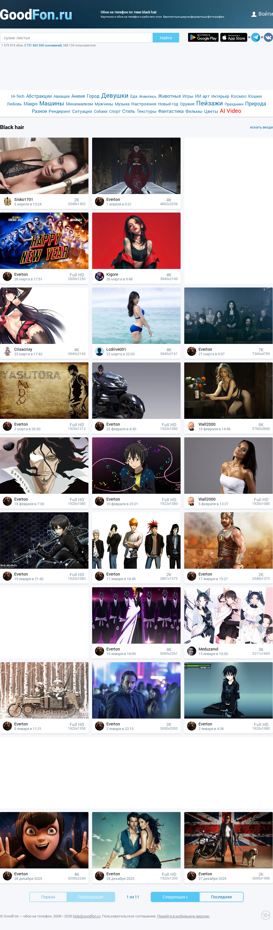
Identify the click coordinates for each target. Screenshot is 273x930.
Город (93, 96)
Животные (169, 96)
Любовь (14, 104)
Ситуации (82, 111)
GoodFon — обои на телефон (27, 916)
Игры (188, 96)
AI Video (230, 110)
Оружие (187, 104)
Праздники (234, 104)
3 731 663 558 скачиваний (43, 45)
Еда (133, 96)
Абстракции (39, 96)
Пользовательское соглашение (129, 916)
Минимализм (79, 104)
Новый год (168, 104)
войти (262, 13)
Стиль (128, 111)
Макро (31, 104)
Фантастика (171, 111)
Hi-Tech (17, 96)
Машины (51, 103)
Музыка (122, 104)
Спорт (115, 111)
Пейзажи (209, 103)
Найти (166, 37)
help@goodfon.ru (86, 916)
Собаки (100, 111)
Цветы (211, 111)
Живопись (147, 96)
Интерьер (220, 96)
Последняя (221, 897)
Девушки (115, 95)
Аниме (78, 96)
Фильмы (193, 111)
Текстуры (146, 111)
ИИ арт (202, 96)
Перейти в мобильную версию (183, 916)
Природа (255, 103)
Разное (39, 111)
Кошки (255, 96)
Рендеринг (60, 111)
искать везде (261, 127)
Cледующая (175, 897)
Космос (239, 96)
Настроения (143, 104)
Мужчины (104, 104)
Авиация (61, 96)
